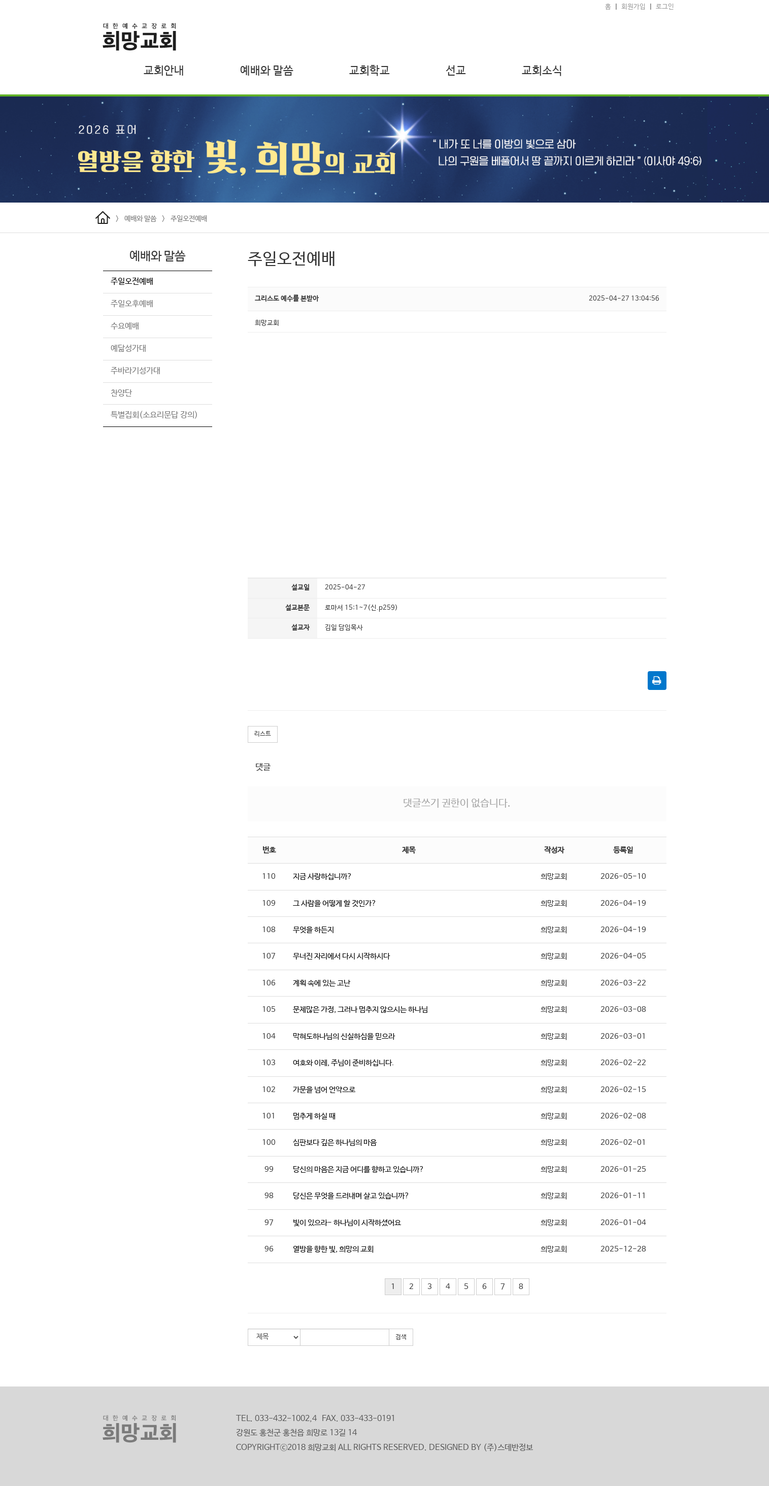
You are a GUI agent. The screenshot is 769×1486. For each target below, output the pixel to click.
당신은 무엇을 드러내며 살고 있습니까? (351, 1196)
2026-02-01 (623, 1142)
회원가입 (633, 7)
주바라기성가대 (135, 371)
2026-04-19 (623, 903)
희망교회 (554, 876)
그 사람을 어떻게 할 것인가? (335, 903)
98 (269, 1196)
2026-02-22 (623, 1063)
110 (269, 876)
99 (269, 1169)
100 (269, 1142)
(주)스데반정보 (508, 1447)
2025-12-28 (623, 1249)
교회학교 (369, 71)
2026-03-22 (623, 983)
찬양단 (121, 393)
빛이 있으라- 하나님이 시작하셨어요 (347, 1222)
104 (269, 1036)
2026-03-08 (623, 1009)
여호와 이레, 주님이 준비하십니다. (343, 1063)
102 (269, 1089)
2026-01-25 (623, 1169)
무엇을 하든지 (313, 930)
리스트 (262, 734)
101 (269, 1116)
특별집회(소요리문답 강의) (154, 415)
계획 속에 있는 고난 (321, 983)
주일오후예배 (132, 304)
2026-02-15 (623, 1089)
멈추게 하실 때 (314, 1116)
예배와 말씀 (266, 71)
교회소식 (542, 71)
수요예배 (125, 326)
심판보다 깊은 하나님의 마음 (335, 1142)
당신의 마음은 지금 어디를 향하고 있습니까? (358, 1169)
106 (269, 983)
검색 (401, 1337)
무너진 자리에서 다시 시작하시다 (341, 956)
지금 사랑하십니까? (322, 876)
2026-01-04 (623, 1222)
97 (269, 1222)
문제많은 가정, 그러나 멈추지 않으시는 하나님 (360, 1009)
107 (269, 956)
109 (269, 903)
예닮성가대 (128, 348)
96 (269, 1249)
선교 (456, 71)
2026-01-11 (623, 1196)
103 (269, 1063)
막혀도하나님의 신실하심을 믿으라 (344, 1036)
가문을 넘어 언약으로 (324, 1089)
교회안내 (164, 71)
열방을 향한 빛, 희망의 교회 (333, 1249)
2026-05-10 (623, 876)
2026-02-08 (623, 1116)
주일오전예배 (189, 219)
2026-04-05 (623, 956)
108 (269, 930)
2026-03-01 (623, 1036)
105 (269, 1009)
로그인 (665, 7)
